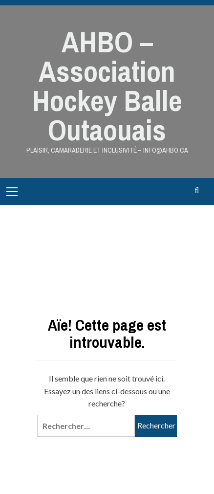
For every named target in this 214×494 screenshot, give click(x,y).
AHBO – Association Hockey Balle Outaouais (107, 86)
